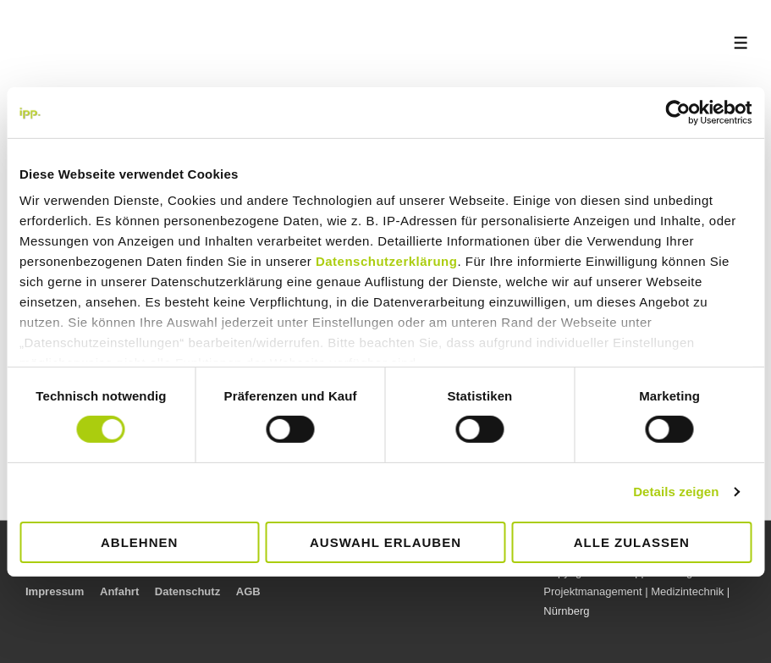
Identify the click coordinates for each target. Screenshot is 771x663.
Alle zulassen (632, 542)
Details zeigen (676, 491)
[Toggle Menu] (741, 42)
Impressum (54, 591)
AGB (248, 591)
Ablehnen (139, 542)
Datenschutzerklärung (387, 261)
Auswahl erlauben (385, 542)
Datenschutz (187, 591)
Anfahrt (119, 591)
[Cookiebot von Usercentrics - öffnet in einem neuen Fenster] (677, 111)
